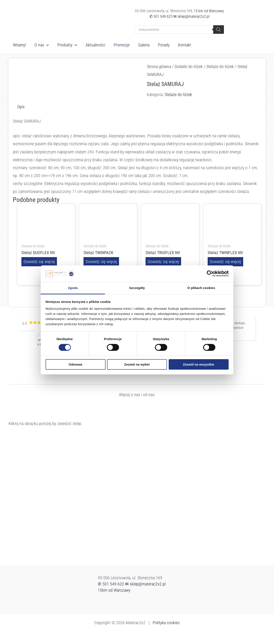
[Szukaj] (218, 29)
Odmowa (75, 364)
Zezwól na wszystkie (198, 364)
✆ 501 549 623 (161, 16)
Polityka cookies (166, 622)
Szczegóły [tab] (137, 288)
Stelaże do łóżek (220, 66)
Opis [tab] (21, 106)
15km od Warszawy (114, 590)
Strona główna (159, 66)
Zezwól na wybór (137, 364)
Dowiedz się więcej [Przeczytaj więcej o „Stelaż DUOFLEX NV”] (39, 261)
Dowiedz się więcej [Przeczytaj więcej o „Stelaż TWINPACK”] (101, 261)
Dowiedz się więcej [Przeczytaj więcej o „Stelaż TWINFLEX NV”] (225, 261)
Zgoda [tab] (73, 288)
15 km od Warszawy (209, 11)
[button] (46, 44)
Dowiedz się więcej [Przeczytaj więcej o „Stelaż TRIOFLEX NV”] (163, 261)
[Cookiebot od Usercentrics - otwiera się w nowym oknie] (210, 273)
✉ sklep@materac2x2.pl (191, 16)
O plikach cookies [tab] (201, 288)
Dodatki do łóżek (189, 66)
